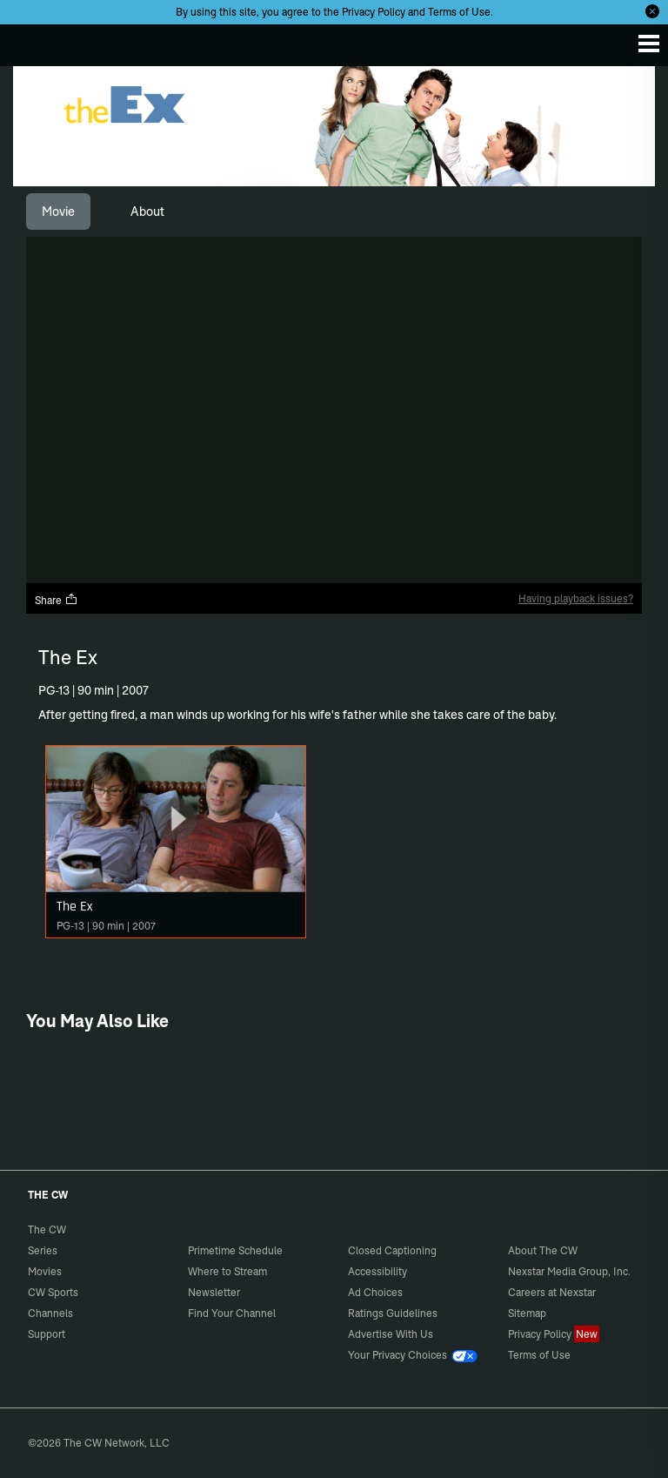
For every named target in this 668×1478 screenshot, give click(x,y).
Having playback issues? (575, 598)
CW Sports (53, 1292)
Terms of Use (459, 11)
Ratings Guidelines (393, 1313)
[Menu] (648, 43)
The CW (30, 41)
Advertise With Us (390, 1333)
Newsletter (214, 1292)
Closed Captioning (392, 1250)
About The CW (543, 1250)
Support (46, 1333)
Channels (50, 1313)
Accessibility (377, 1271)
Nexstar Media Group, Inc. (569, 1271)
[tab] (58, 211)
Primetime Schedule (235, 1250)
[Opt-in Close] (652, 11)
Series (42, 1250)
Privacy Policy (373, 11)
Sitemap (527, 1313)
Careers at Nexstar (552, 1292)
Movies (45, 1271)
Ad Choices (375, 1292)
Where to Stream (227, 1271)
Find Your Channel (232, 1313)
